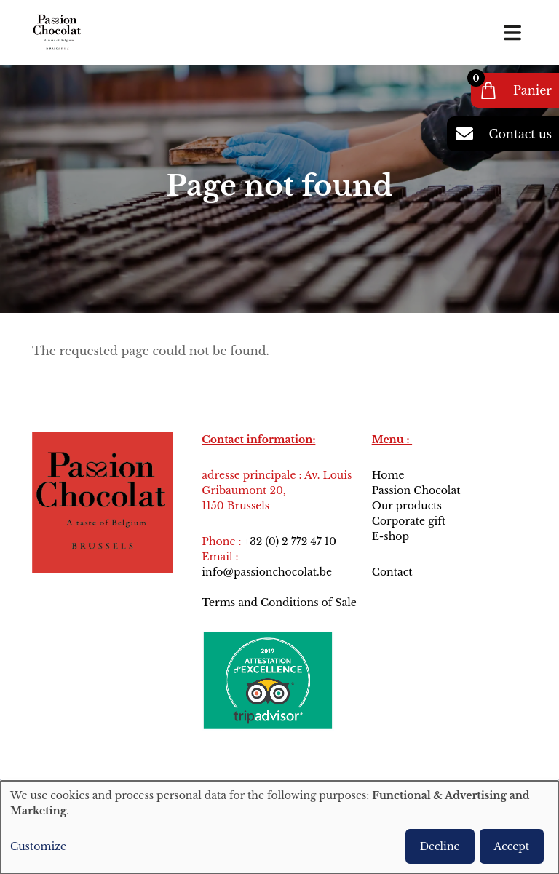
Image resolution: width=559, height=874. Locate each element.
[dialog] (279, 827)
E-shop (390, 536)
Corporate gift (409, 521)
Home (388, 475)
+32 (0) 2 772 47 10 (290, 541)
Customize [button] (38, 846)
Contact (394, 572)
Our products (407, 505)
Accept (511, 846)
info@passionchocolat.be (267, 572)
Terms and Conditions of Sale (279, 602)
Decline (440, 846)
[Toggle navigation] (512, 32)
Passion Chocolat (416, 490)
